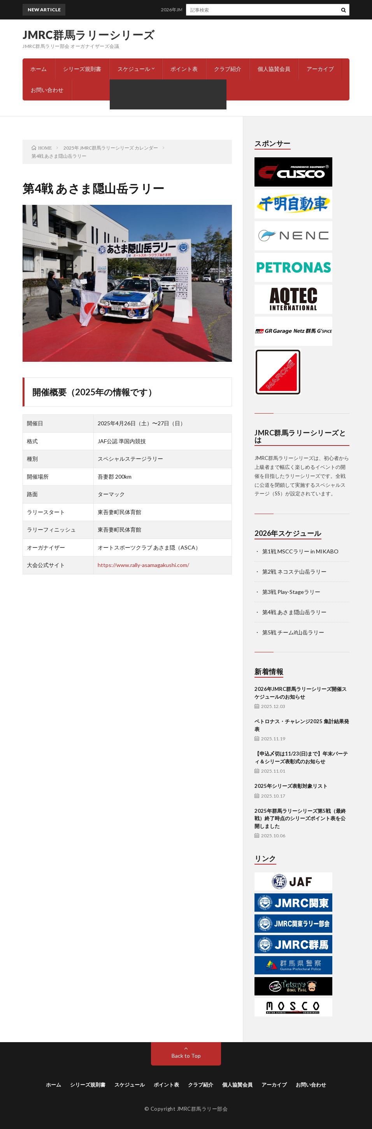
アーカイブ (320, 68)
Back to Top (186, 1055)
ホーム (38, 68)
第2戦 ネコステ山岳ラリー (294, 571)
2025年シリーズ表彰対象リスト (291, 786)
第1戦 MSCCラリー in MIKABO (300, 551)
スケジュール (134, 68)
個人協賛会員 (274, 68)
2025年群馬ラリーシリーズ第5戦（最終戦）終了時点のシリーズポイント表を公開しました (300, 818)
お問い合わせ (47, 89)
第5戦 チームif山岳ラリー (293, 632)
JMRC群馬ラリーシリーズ (89, 34)
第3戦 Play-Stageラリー (291, 591)
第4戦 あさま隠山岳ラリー (294, 612)
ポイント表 (184, 68)
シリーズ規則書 (82, 68)
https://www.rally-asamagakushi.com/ (143, 565)
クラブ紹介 (227, 68)
